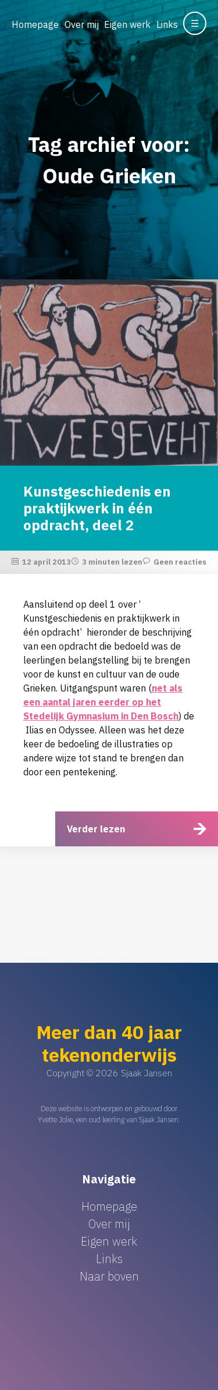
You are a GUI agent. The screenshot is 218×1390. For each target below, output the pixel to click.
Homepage (35, 24)
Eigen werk (127, 24)
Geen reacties (179, 562)
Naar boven (109, 1276)
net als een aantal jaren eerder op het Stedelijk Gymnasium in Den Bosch (103, 702)
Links (167, 24)
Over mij (82, 24)
